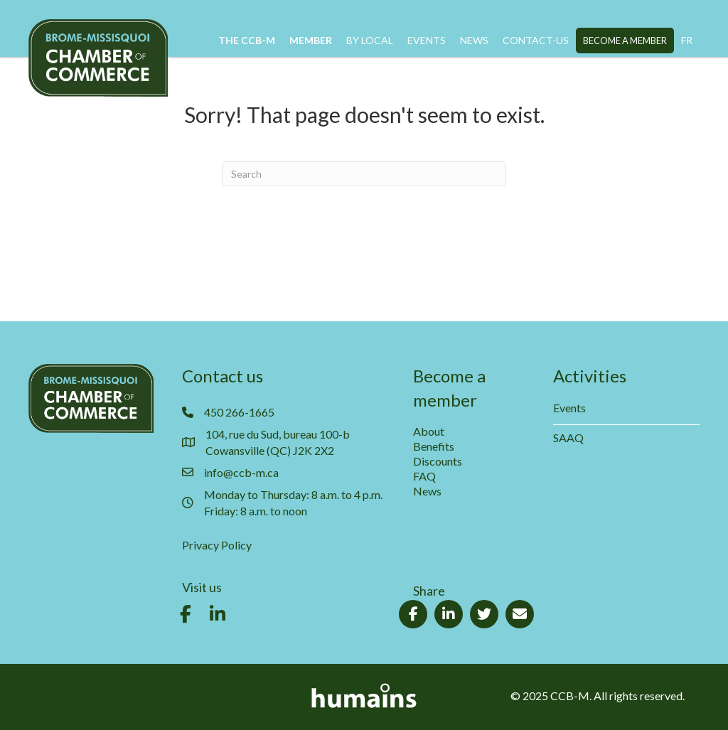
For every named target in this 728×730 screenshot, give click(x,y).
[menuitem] (687, 40)
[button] (185, 614)
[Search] (364, 173)
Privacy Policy (217, 545)
